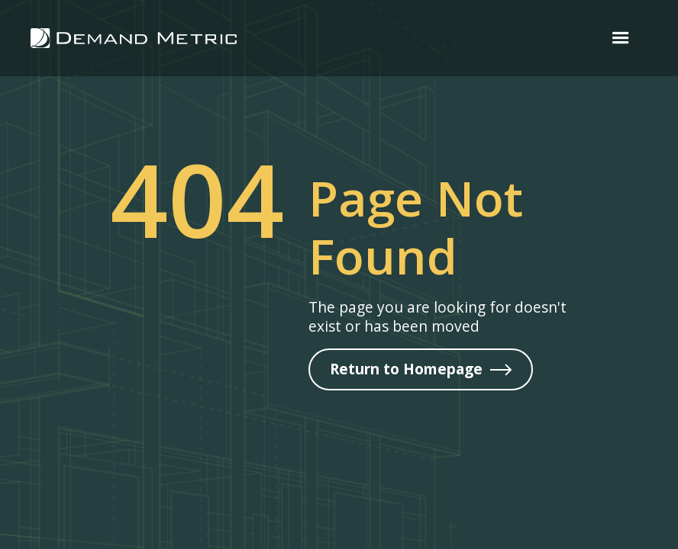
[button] (620, 38)
